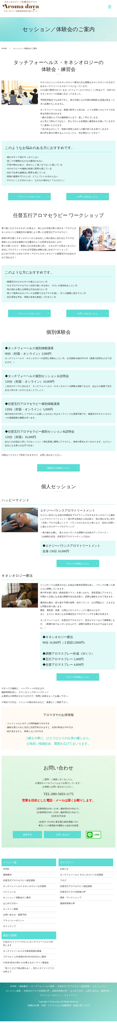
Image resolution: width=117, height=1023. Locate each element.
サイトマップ (9, 928)
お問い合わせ (62, 836)
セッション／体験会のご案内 (17, 899)
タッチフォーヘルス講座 (42, 988)
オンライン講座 (10, 910)
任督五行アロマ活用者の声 (73, 893)
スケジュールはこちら (29, 196)
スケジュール (9, 893)
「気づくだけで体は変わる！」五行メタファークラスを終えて (28, 971)
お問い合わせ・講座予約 (15, 916)
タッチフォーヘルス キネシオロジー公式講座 (24, 888)
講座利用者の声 (67, 905)
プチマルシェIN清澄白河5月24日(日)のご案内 (24, 958)
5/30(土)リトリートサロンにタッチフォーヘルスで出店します (28, 945)
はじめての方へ (10, 905)
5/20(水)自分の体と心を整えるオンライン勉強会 (26, 964)
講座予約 (27, 836)
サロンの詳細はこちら (78, 564)
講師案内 (7, 876)
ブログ (63, 882)
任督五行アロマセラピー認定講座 (19, 882)
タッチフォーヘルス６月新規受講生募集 (22, 952)
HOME (4, 48)
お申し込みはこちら (88, 196)
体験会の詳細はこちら (58, 468)
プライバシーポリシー (13, 922)
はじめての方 (76, 992)
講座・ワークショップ (70, 899)
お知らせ (64, 870)
